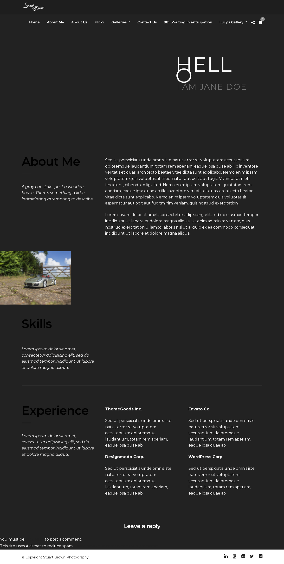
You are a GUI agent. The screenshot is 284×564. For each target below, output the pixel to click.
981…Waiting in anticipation (188, 22)
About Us (79, 22)
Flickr (99, 22)
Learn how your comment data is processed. (116, 546)
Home (34, 22)
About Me (55, 22)
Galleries (119, 22)
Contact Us (147, 22)
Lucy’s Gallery (231, 22)
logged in (35, 539)
